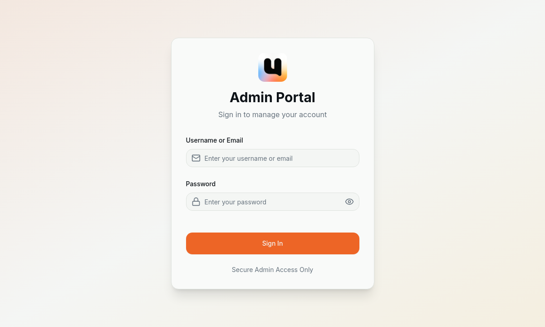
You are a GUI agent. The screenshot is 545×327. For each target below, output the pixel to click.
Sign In (272, 243)
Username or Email (214, 140)
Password (201, 184)
